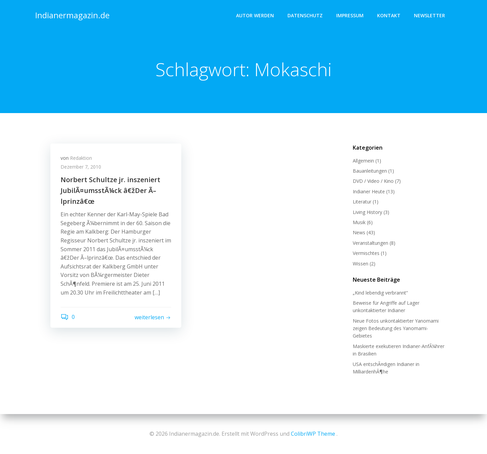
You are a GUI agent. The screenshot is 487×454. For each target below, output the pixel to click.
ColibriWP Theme (313, 433)
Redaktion (81, 158)
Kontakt (388, 15)
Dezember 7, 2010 (81, 167)
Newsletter (429, 15)
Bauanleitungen (370, 171)
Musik (359, 222)
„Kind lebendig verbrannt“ (380, 292)
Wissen (360, 263)
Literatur (362, 201)
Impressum (350, 15)
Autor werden (255, 15)
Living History (367, 212)
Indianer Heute (369, 191)
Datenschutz (305, 15)
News (359, 232)
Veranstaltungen (370, 243)
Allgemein (363, 160)
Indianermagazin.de (72, 15)
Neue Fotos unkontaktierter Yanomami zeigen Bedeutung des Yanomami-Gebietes (396, 328)
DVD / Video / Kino (373, 181)
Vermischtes (366, 253)
